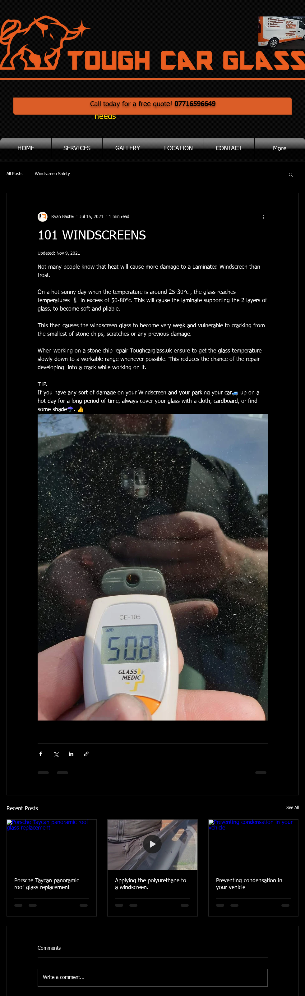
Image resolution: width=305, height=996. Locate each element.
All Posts (14, 174)
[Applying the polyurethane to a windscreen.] (152, 845)
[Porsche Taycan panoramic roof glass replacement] (52, 845)
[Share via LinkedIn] (71, 754)
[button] (77, 148)
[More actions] (264, 217)
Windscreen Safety (52, 174)
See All (292, 808)
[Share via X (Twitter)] (56, 754)
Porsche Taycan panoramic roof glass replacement (46, 884)
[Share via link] (86, 754)
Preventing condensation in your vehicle (249, 884)
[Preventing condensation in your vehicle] (253, 845)
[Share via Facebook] (41, 754)
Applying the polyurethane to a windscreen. (150, 884)
